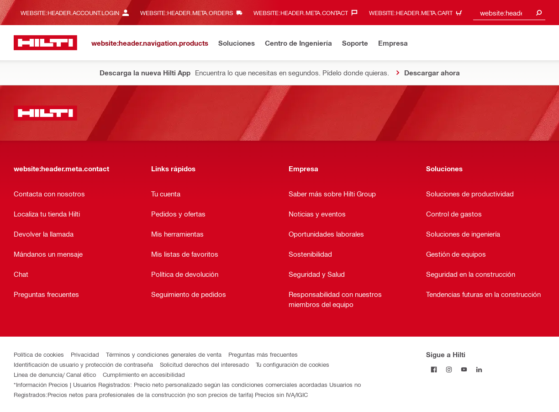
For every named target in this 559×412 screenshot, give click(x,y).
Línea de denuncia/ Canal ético (55, 374)
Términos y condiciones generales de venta (163, 354)
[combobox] (509, 12)
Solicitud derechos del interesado (204, 364)
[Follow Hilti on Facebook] (433, 369)
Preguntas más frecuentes (263, 354)
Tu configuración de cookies (292, 364)
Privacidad (85, 354)
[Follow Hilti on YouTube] (463, 369)
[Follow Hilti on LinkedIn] (478, 369)
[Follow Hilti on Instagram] (448, 369)
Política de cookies (39, 354)
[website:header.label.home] (45, 42)
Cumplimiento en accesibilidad (144, 374)
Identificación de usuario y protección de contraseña (83, 364)
